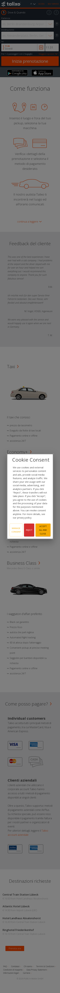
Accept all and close (43, 530)
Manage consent (16, 530)
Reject (29, 529)
